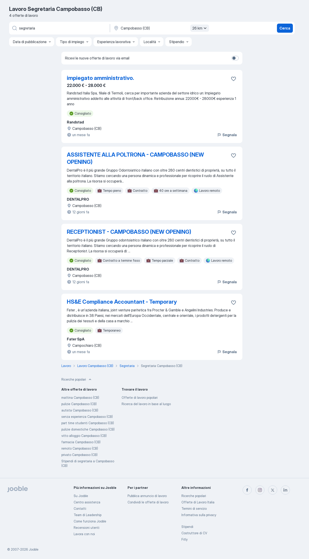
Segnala (227, 135)
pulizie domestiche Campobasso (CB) (88, 429)
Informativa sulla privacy (198, 515)
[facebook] (247, 490)
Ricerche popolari (193, 496)
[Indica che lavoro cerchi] (59, 28)
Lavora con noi (84, 534)
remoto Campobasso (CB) (79, 448)
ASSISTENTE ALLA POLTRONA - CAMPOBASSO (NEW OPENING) (135, 158)
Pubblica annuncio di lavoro (147, 496)
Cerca (284, 28)
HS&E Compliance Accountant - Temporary (122, 301)
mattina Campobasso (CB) (80, 397)
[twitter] (272, 490)
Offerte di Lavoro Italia (197, 502)
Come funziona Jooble (90, 521)
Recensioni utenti (86, 527)
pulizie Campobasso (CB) (79, 404)
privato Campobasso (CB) (79, 455)
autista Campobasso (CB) (79, 410)
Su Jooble (81, 496)
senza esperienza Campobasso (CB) (87, 417)
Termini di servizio (194, 508)
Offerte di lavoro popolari (140, 397)
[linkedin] (285, 490)
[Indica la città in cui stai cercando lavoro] (161, 28)
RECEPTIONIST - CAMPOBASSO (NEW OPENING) (129, 232)
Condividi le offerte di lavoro (148, 502)
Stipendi (187, 527)
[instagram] (259, 490)
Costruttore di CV (194, 533)
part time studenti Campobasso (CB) (87, 423)
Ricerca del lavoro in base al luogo (146, 404)
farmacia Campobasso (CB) (80, 442)
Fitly (184, 539)
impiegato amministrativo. (100, 78)
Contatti (80, 508)
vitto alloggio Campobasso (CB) (84, 436)
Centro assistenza (87, 502)
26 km (200, 28)
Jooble (33, 549)
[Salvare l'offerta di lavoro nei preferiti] (233, 79)
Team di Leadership (87, 515)
